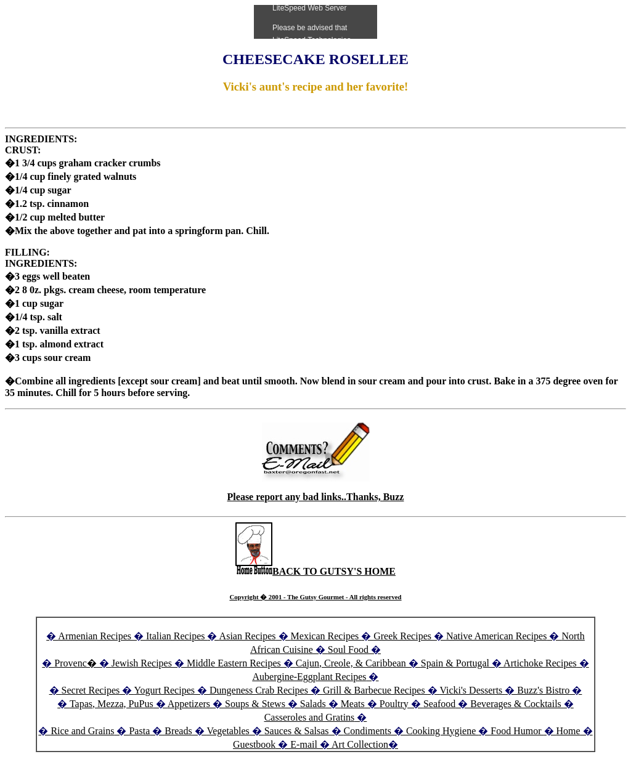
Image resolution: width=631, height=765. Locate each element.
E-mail (303, 744)
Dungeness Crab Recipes (259, 690)
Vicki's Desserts (472, 690)
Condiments (367, 731)
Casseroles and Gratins (309, 717)
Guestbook (254, 744)
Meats (353, 703)
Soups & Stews (255, 703)
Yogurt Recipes (164, 690)
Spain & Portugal (455, 663)
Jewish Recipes (143, 663)
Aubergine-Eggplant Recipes (310, 676)
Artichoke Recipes (540, 663)
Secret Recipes (91, 690)
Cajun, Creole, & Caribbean (351, 663)
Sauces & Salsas (296, 731)
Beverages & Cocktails (517, 703)
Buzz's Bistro (543, 690)
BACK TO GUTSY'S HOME (315, 571)
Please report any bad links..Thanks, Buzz (315, 497)
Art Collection (360, 744)
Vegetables (227, 731)
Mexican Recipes (326, 636)
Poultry (394, 703)
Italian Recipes (177, 636)
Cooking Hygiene (442, 731)
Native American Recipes (496, 636)
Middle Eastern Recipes (235, 663)
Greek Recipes (402, 636)
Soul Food (348, 649)
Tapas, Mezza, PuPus (111, 703)
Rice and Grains (82, 731)
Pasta (139, 731)
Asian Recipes (247, 636)
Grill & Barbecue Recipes (375, 690)
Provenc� (75, 663)
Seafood (439, 703)
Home (568, 731)
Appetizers (190, 703)
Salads (313, 703)
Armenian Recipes (94, 636)
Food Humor (517, 731)
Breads (178, 731)
